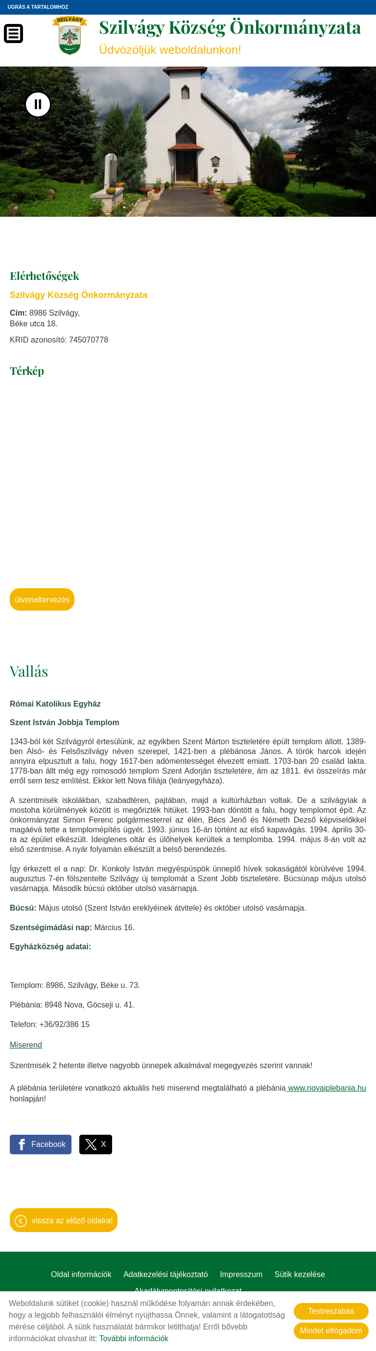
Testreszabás (331, 1311)
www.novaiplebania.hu (326, 1088)
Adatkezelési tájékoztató (165, 1274)
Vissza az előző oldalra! (72, 1220)
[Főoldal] (69, 35)
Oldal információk (81, 1274)
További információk (133, 1338)
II (38, 104)
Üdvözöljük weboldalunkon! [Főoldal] (230, 35)
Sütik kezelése (300, 1274)
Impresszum (241, 1274)
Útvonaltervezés (42, 599)
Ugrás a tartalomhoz (37, 7)
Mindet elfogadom (331, 1331)
